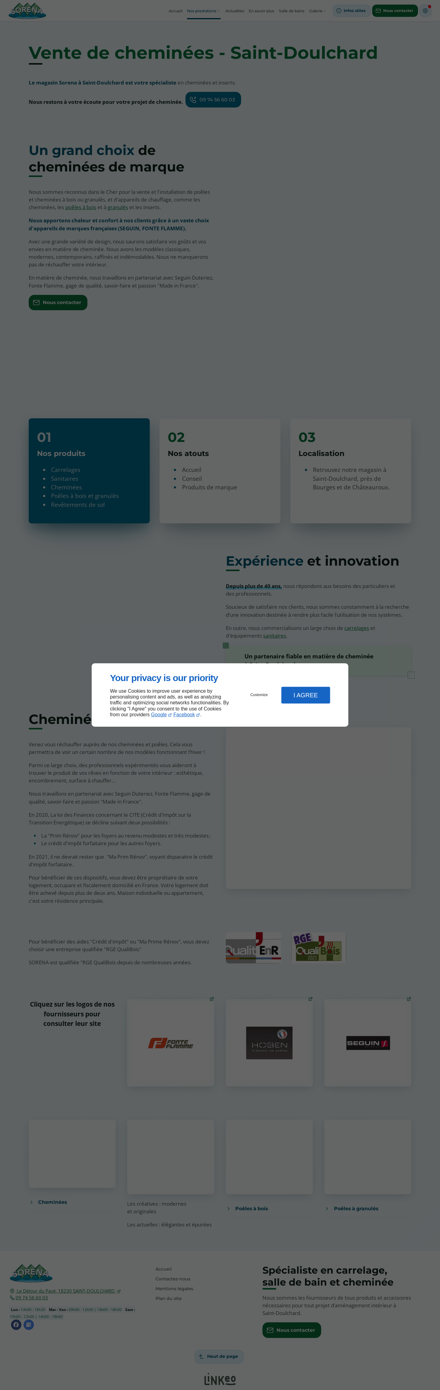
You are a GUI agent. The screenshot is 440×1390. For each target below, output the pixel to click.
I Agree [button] (305, 695)
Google (159, 714)
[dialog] (220, 695)
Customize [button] (259, 695)
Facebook (184, 714)
